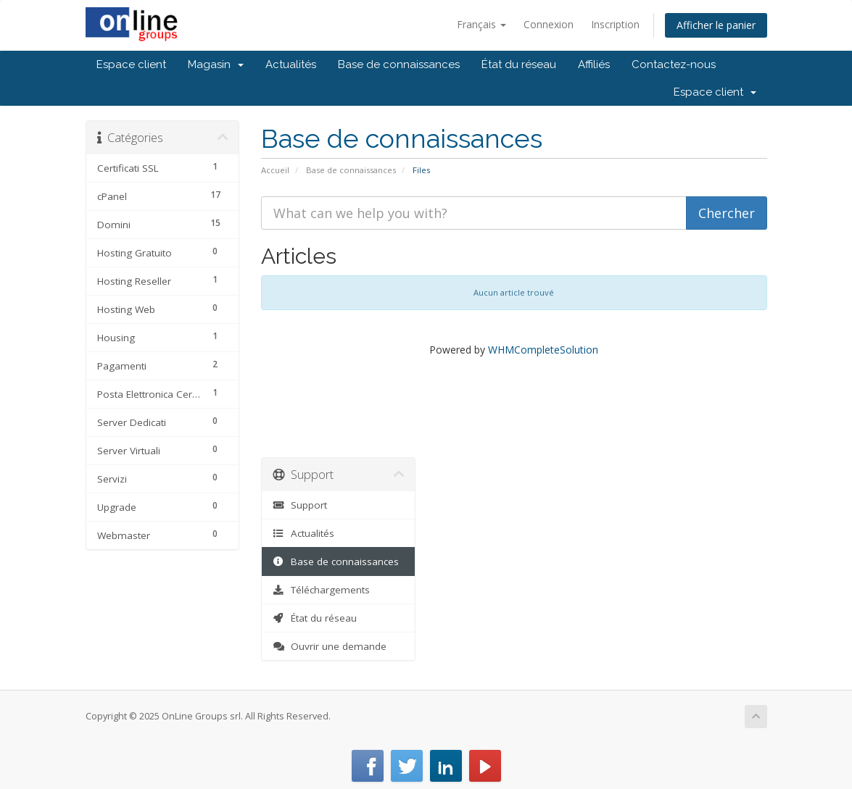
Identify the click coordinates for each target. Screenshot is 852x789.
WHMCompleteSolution (543, 349)
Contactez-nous (674, 64)
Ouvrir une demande (329, 646)
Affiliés (594, 64)
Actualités (290, 64)
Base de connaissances (399, 64)
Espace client (131, 64)
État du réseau (518, 64)
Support (300, 505)
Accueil (275, 169)
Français (481, 24)
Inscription (615, 24)
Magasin (216, 64)
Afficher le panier (716, 25)
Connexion (549, 24)
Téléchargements (321, 589)
